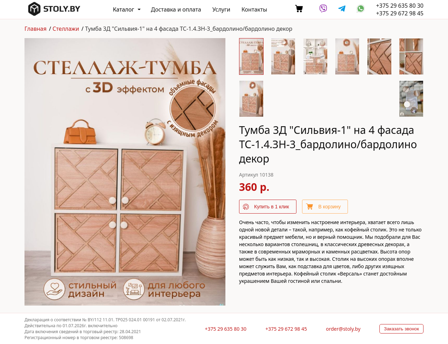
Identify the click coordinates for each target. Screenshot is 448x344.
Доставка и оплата (176, 9)
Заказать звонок (401, 328)
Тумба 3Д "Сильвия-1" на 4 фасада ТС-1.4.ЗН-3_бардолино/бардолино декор (188, 29)
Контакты (254, 9)
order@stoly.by (343, 328)
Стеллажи (65, 29)
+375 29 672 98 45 (400, 13)
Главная (35, 29)
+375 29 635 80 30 (400, 5)
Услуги (221, 9)
